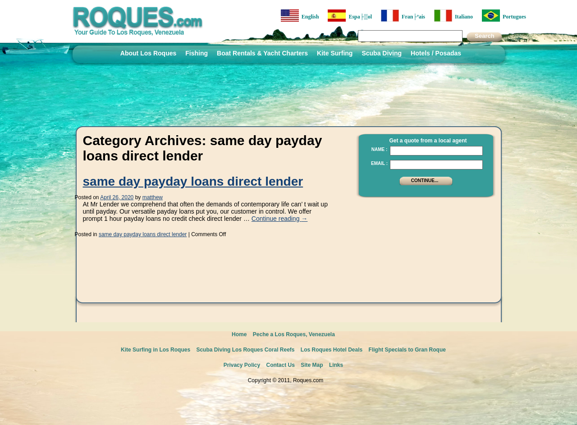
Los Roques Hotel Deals (331, 350)
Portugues (504, 15)
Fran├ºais (403, 15)
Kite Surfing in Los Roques (155, 350)
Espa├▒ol (350, 15)
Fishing (196, 53)
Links (336, 365)
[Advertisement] (423, 259)
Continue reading (280, 218)
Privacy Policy (242, 365)
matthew (152, 197)
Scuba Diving (382, 53)
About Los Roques (148, 53)
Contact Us (280, 365)
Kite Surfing (335, 53)
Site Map (312, 365)
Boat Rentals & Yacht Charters (262, 53)
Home (239, 334)
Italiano (453, 15)
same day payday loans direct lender (193, 181)
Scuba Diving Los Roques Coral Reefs (245, 350)
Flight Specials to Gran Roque (407, 350)
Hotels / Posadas (436, 53)
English (300, 15)
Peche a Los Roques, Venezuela (294, 334)
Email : (379, 163)
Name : (379, 149)
